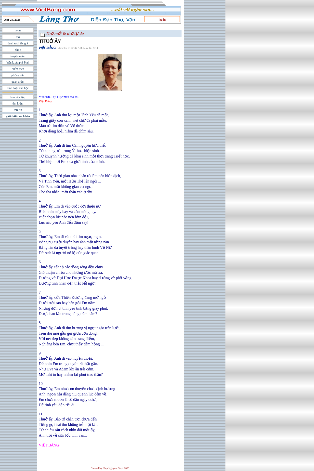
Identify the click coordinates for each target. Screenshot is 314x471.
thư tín (18, 110)
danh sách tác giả (18, 43)
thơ (18, 37)
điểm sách (18, 69)
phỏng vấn (18, 75)
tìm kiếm (18, 103)
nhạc (18, 50)
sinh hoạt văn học (18, 88)
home (18, 30)
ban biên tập (18, 97)
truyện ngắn (18, 56)
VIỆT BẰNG (47, 48)
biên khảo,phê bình (17, 62)
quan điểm (18, 81)
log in (162, 19)
